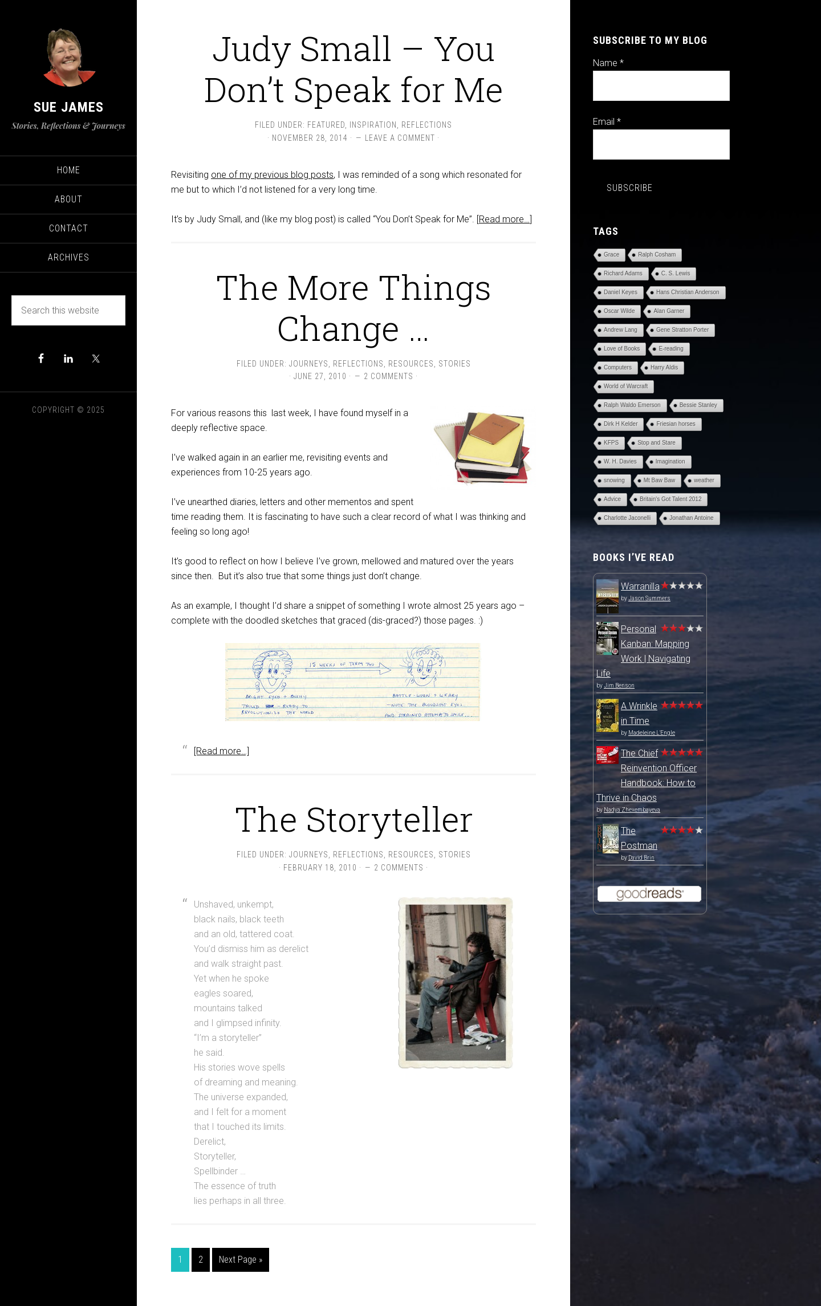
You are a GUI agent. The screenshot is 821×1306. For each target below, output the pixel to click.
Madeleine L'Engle (651, 733)
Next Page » (240, 1259)
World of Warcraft (626, 386)
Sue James (69, 107)
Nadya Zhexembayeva (632, 810)
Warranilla (640, 586)
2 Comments (388, 376)
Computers (618, 367)
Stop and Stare (656, 443)
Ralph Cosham (657, 254)
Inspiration (373, 124)
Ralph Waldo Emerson (632, 405)
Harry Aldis (664, 367)
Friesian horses (675, 424)
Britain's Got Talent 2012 (670, 499)
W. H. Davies (620, 461)
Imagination (670, 461)
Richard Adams (623, 273)
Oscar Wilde (619, 311)
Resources (411, 363)
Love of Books (622, 348)
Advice (612, 499)
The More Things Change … (353, 307)
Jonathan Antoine (691, 518)
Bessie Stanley (698, 405)
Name (608, 63)
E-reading (671, 348)
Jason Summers (649, 598)
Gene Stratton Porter (682, 330)
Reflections (426, 124)
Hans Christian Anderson (688, 292)
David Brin (641, 858)
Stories (454, 363)
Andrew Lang (620, 330)
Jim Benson (619, 685)
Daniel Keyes (620, 292)
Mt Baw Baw (660, 480)
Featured (326, 124)
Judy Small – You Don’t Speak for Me (353, 68)
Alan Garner (668, 311)
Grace (611, 254)
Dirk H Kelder (620, 424)
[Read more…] (504, 219)
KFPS (611, 443)
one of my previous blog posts (272, 174)
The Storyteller (353, 818)
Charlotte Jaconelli (627, 518)
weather (704, 480)
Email (607, 121)
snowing (614, 480)
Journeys (308, 363)
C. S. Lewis (675, 273)
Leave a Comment (400, 138)
